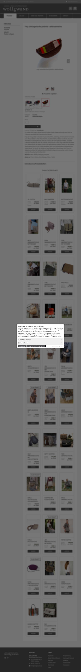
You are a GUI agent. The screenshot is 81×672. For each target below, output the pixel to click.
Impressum (60, 346)
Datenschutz (55, 346)
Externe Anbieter (23, 343)
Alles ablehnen (41, 346)
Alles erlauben (22, 346)
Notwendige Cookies (24, 339)
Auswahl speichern (31, 346)
